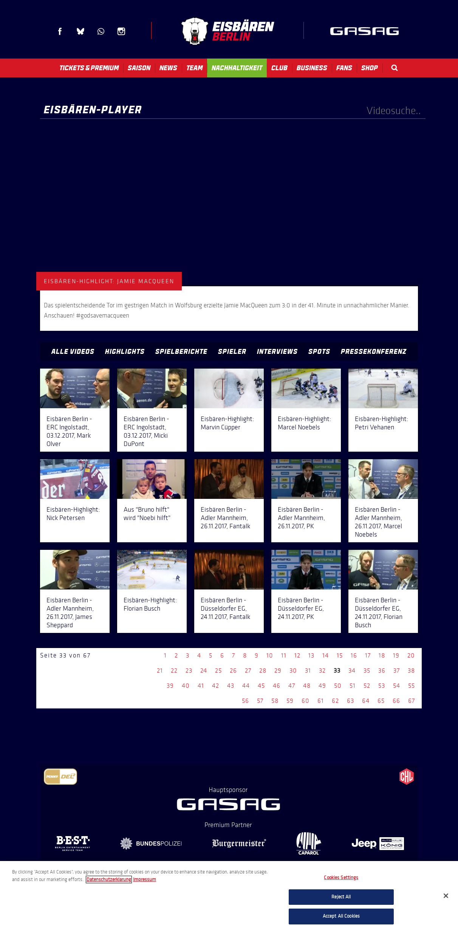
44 (246, 686)
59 (290, 701)
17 (368, 655)
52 (367, 686)
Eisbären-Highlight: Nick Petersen (73, 513)
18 (382, 655)
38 (411, 670)
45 (261, 686)
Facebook (60, 31)
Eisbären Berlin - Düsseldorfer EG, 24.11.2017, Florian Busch (378, 612)
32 (322, 670)
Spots (319, 351)
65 (381, 701)
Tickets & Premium (89, 68)
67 (411, 701)
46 (276, 686)
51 (353, 686)
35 (367, 670)
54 (396, 686)
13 (311, 655)
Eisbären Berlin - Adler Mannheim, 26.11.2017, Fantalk (225, 517)
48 (307, 686)
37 (396, 670)
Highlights (125, 351)
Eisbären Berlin (227, 31)
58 (275, 701)
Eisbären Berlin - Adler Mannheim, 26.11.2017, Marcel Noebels (378, 522)
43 (230, 686)
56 (245, 701)
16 (354, 655)
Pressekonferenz (374, 351)
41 (201, 686)
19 (396, 655)
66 (396, 701)
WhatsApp (101, 31)
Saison (139, 68)
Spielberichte (181, 351)
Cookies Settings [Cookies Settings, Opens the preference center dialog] (341, 878)
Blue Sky (80, 31)
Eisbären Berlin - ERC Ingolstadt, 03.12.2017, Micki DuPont (146, 431)
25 (218, 670)
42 (215, 686)
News (168, 68)
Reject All (341, 897)
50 (338, 686)
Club (279, 68)
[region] (229, 896)
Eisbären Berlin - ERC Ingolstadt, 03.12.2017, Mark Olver (69, 431)
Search (394, 68)
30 (293, 670)
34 (352, 670)
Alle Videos (72, 351)
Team (194, 68)
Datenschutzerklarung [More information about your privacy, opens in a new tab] (109, 879)
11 (283, 655)
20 (411, 655)
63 (350, 701)
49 (322, 686)
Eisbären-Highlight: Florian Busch (150, 604)
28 (262, 670)
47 (291, 686)
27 (248, 670)
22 (174, 670)
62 (335, 701)
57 (260, 701)
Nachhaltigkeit (237, 68)
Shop (369, 68)
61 (320, 701)
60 (305, 701)
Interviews (277, 351)
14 (325, 655)
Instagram (121, 31)
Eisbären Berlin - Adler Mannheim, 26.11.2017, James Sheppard (70, 612)
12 (297, 655)
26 (233, 670)
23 (189, 670)
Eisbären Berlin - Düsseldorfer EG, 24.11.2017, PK (301, 608)
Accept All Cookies (341, 916)
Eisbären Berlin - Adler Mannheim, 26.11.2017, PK (301, 517)
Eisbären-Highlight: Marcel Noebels (304, 423)
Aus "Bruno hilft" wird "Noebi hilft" (147, 513)
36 (381, 670)
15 (340, 655)
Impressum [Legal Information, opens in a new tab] (144, 879)
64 (366, 701)
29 (278, 670)
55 (411, 686)
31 (308, 670)
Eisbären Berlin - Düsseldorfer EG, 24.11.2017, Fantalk (225, 608)
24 (203, 670)
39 (170, 686)
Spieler (232, 351)
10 (269, 655)
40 (186, 686)
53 (381, 686)
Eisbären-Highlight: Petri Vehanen (381, 423)
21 (160, 670)
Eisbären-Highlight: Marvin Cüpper (227, 423)
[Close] (446, 895)
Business (312, 68)
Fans (344, 68)
